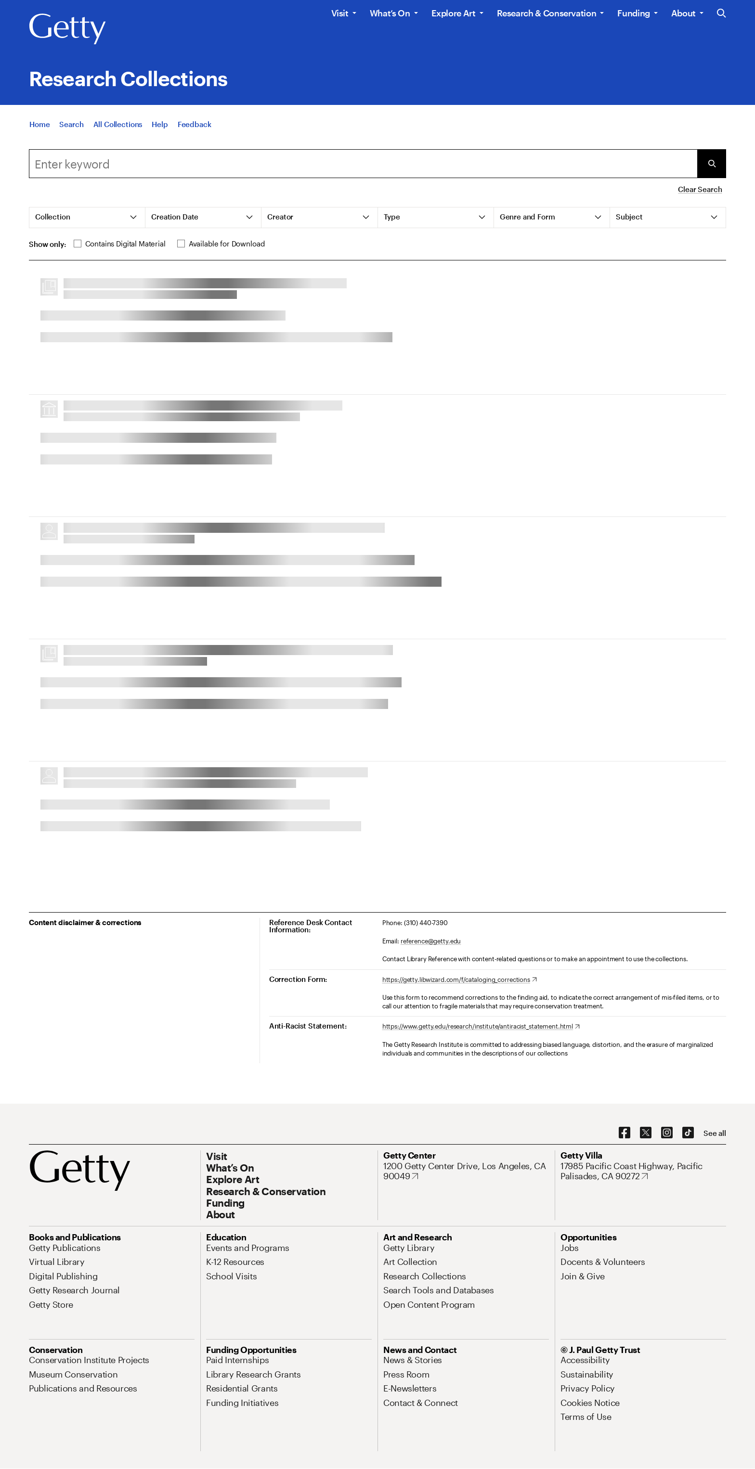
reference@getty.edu (431, 941)
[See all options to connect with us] (714, 1133)
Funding (633, 13)
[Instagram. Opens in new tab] (667, 1133)
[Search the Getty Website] (721, 14)
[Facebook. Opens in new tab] (624, 1133)
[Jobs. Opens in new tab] (569, 1247)
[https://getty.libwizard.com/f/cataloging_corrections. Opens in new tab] (459, 980)
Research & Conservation (547, 13)
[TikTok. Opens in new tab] (688, 1133)
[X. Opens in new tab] (645, 1133)
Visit (340, 13)
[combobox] (363, 163)
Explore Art (453, 13)
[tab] (87, 217)
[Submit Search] (711, 163)
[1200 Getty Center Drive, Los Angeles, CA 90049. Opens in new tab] (466, 1171)
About (683, 13)
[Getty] (67, 29)
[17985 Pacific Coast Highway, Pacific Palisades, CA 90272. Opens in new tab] (643, 1171)
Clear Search (700, 189)
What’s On (390, 13)
